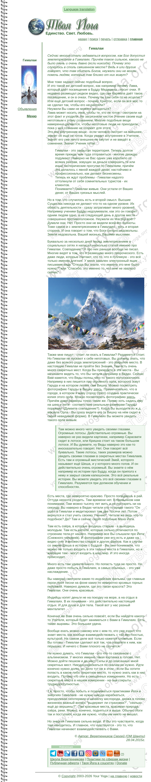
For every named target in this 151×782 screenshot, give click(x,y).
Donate (122, 763)
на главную (118, 776)
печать (106, 39)
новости (136, 776)
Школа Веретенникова (67, 759)
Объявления (27, 109)
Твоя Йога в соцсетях (98, 763)
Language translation (79, 9)
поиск (94, 39)
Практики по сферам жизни (107, 759)
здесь (97, 389)
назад (82, 39)
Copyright (68, 776)
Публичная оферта (64, 763)
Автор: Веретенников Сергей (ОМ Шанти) (111, 736)
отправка (120, 39)
